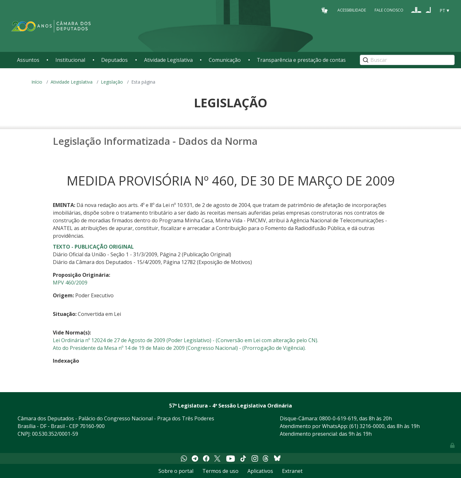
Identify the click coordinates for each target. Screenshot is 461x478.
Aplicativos (260, 470)
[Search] (407, 60)
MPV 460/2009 (70, 282)
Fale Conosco (389, 10)
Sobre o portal (175, 470)
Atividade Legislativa (168, 59)
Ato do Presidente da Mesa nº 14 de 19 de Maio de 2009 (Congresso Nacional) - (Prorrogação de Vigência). (179, 347)
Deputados (114, 59)
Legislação (112, 82)
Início (36, 82)
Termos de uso (220, 470)
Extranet (292, 470)
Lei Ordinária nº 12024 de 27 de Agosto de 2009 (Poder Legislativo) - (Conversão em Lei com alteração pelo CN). (185, 340)
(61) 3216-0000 (366, 426)
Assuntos (28, 59)
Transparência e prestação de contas (301, 59)
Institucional (70, 59)
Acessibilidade (351, 10)
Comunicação (225, 59)
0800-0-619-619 (338, 418)
